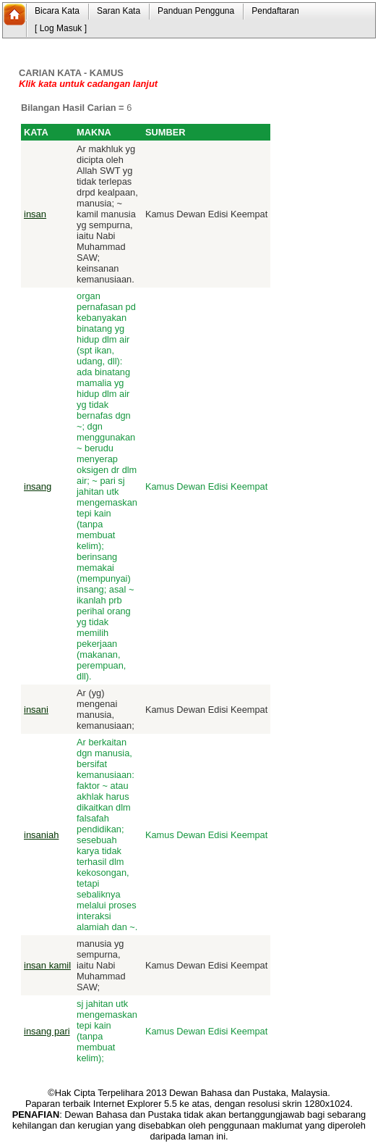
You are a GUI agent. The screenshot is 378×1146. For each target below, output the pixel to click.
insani (36, 709)
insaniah (41, 834)
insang (37, 486)
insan (35, 214)
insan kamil (47, 965)
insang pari (47, 1031)
